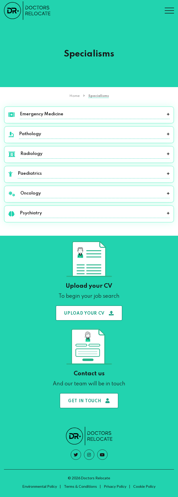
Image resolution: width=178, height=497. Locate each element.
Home (74, 96)
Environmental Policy (40, 486)
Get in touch (89, 400)
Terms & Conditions (80, 486)
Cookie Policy (144, 486)
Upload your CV (89, 313)
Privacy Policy (115, 486)
